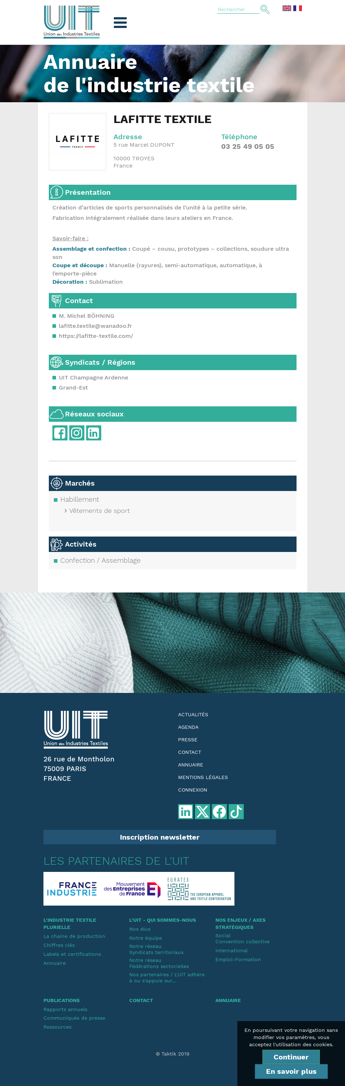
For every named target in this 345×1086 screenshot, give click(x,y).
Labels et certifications (72, 954)
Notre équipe (145, 938)
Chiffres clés (59, 945)
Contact (189, 752)
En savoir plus (291, 1071)
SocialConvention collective (242, 938)
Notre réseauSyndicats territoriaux (156, 949)
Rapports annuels (65, 1009)
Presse (187, 739)
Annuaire (190, 765)
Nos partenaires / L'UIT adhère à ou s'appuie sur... (167, 977)
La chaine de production (74, 936)
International (231, 950)
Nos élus (139, 929)
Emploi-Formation (238, 959)
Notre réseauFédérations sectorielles (159, 963)
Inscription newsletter (160, 837)
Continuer (291, 1057)
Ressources (57, 1027)
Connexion (192, 790)
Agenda (188, 727)
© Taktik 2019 (173, 1054)
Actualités (193, 714)
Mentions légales (203, 777)
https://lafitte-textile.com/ (96, 335)
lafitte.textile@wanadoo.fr (95, 325)
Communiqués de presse (74, 1018)
